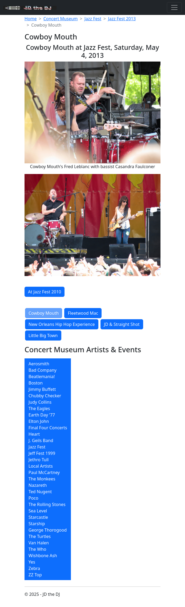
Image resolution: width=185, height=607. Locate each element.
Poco (33, 498)
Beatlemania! (42, 376)
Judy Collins (40, 402)
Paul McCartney (44, 472)
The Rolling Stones (47, 504)
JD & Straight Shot (122, 324)
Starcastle (38, 517)
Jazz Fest (93, 19)
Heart (34, 434)
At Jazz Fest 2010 (44, 292)
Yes (32, 562)
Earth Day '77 (42, 415)
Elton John (39, 421)
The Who (37, 549)
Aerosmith (39, 364)
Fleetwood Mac (83, 313)
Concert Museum (60, 19)
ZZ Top (35, 575)
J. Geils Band (41, 440)
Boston (36, 383)
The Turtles (40, 536)
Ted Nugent (40, 492)
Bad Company (43, 370)
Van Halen (39, 543)
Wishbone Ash (43, 556)
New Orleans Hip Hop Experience (62, 324)
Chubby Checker (45, 396)
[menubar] (48, 469)
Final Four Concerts (48, 428)
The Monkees (42, 479)
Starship (37, 524)
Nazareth (38, 485)
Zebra (34, 568)
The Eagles (39, 408)
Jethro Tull (39, 460)
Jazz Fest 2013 (122, 19)
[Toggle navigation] (174, 7)
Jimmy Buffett (42, 389)
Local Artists (41, 466)
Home (31, 19)
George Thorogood (48, 530)
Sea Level (38, 511)
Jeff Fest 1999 (42, 453)
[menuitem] (48, 364)
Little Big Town (43, 335)
